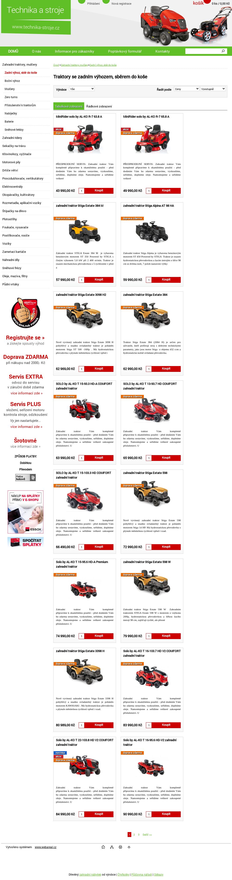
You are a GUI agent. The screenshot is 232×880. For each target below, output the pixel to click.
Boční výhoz (12, 81)
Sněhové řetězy (14, 129)
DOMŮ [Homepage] (13, 51)
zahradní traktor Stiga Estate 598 (145, 473)
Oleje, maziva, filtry (15, 276)
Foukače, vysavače (15, 227)
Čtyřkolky (123, 874)
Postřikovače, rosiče (15, 235)
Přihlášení (93, 3)
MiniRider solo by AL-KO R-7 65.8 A (146, 116)
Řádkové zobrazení (99, 106)
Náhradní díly (10, 260)
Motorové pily (11, 162)
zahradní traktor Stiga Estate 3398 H (80, 651)
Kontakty (162, 51)
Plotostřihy (9, 219)
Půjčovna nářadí (141, 874)
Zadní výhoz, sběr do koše (21, 72)
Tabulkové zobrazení (68, 106)
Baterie (9, 121)
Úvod (56, 65)
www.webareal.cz (45, 847)
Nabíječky (11, 113)
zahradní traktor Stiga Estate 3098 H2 (81, 295)
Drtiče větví (10, 170)
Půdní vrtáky (10, 284)
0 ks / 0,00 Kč (221, 3)
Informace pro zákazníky (74, 51)
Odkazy (158, 874)
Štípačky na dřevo (14, 211)
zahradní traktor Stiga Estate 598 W (147, 562)
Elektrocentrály (12, 186)
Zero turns (11, 97)
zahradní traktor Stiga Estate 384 (145, 295)
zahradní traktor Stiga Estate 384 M (79, 205)
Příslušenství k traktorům (20, 105)
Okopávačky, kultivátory (18, 195)
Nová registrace (121, 3)
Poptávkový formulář (125, 51)
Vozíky (6, 243)
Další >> (147, 834)
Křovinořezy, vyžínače (16, 154)
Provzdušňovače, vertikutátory (22, 178)
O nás (36, 51)
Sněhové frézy (11, 268)
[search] (223, 51)
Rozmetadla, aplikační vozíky (21, 203)
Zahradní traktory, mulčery (19, 64)
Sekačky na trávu (14, 146)
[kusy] (81, 191)
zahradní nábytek (90, 874)
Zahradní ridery (12, 138)
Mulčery (10, 89)
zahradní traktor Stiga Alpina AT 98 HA (148, 205)
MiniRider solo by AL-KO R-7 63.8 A (79, 116)
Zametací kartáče (14, 252)
